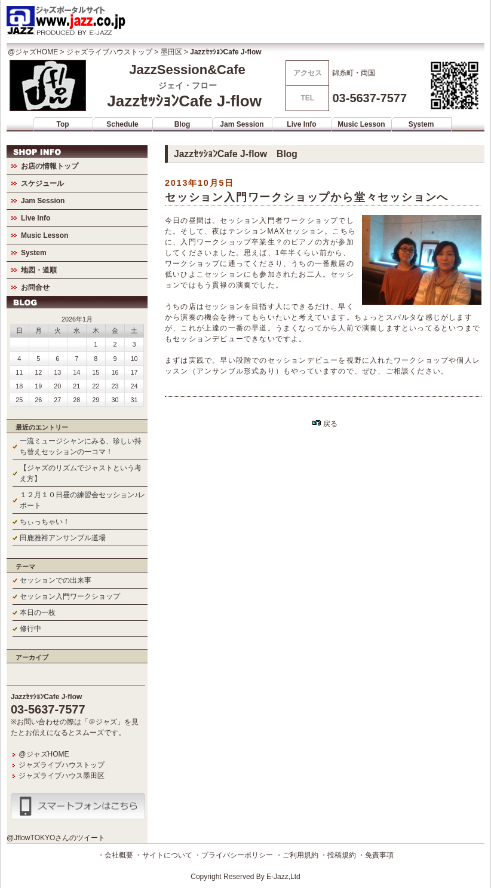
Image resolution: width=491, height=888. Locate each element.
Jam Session (241, 124)
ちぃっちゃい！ (45, 522)
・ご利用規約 (296, 855)
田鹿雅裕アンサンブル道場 (63, 538)
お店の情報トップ (49, 166)
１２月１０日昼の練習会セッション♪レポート (82, 500)
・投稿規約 (338, 855)
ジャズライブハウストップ (109, 52)
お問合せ (35, 287)
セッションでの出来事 (55, 580)
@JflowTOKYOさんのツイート (56, 838)
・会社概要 (115, 855)
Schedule (122, 124)
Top (62, 124)
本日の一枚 (38, 612)
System (421, 124)
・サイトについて (163, 855)
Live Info (301, 124)
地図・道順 (39, 270)
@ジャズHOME (33, 52)
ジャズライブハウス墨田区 (62, 775)
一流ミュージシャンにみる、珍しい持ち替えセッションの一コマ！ (81, 446)
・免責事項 (376, 855)
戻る (324, 423)
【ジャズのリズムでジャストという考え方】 (81, 473)
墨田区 (171, 52)
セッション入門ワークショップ (70, 596)
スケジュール (42, 183)
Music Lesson (361, 124)
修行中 (30, 628)
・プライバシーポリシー (233, 855)
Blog (182, 124)
